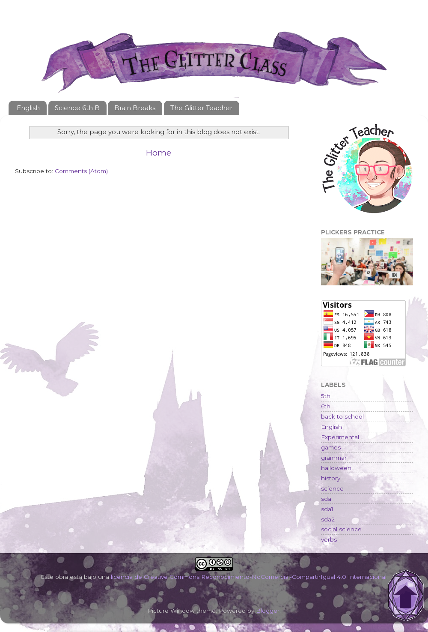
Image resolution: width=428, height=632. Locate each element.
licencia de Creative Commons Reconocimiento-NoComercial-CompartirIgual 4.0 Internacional (248, 576)
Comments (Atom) (81, 171)
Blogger (267, 610)
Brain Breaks (134, 108)
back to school (342, 416)
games (331, 447)
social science (341, 529)
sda (326, 498)
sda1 (327, 509)
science (332, 488)
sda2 (328, 519)
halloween (336, 467)
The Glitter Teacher (201, 108)
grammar (334, 457)
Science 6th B (77, 108)
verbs (329, 539)
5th (325, 395)
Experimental (340, 437)
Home (158, 153)
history (330, 478)
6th (325, 406)
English (28, 108)
